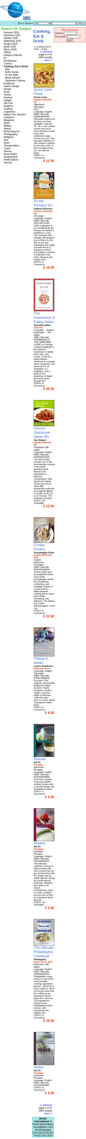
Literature (8, 117)
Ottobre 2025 (10, 38)
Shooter (40, 759)
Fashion (7, 97)
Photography (10, 134)
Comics (7, 63)
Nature (7, 128)
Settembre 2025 (12, 41)
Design (7, 89)
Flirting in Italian (41, 660)
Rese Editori (10, 154)
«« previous (46, 51)
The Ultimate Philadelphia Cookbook (43, 952)
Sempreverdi (10, 157)
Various (7, 151)
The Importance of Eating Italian (44, 317)
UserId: (59, 33)
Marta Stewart (11, 77)
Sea (5, 140)
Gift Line (8, 103)
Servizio (7, 162)
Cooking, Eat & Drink (15, 66)
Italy (6, 69)
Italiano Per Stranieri (14, 114)
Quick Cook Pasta (43, 91)
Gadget (7, 100)
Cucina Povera (40, 547)
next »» (48, 60)
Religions (8, 137)
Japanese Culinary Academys (14, 82)
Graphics (8, 106)
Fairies (7, 94)
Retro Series (11, 72)
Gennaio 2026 (11, 32)
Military (7, 125)
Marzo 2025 (10, 49)
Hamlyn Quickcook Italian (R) (42, 432)
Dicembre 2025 (11, 35)
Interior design (11, 86)
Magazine (8, 120)
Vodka (39, 1067)
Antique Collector (12, 55)
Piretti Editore (10, 159)
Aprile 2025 (9, 46)
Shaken (40, 843)
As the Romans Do (43, 203)
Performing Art (11, 131)
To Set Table (10, 75)
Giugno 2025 (10, 43)
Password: (61, 36)
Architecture (10, 60)
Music (6, 123)
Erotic (6, 91)
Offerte (7, 52)
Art (5, 58)
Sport (6, 142)
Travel (6, 148)
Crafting (7, 108)
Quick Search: (26, 23)
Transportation (11, 145)
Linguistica (9, 111)
